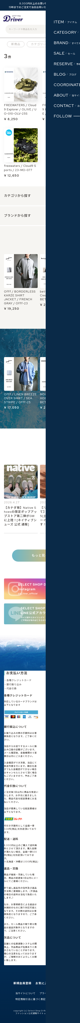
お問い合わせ (57, 999)
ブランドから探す (17, 215)
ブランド (63, 44)
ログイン (53, 19)
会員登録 (40, 19)
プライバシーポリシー (52, 993)
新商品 (15, 44)
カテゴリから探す (17, 196)
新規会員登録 (22, 983)
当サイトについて (25, 993)
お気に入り (43, 983)
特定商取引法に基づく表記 (30, 999)
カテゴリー (38, 44)
